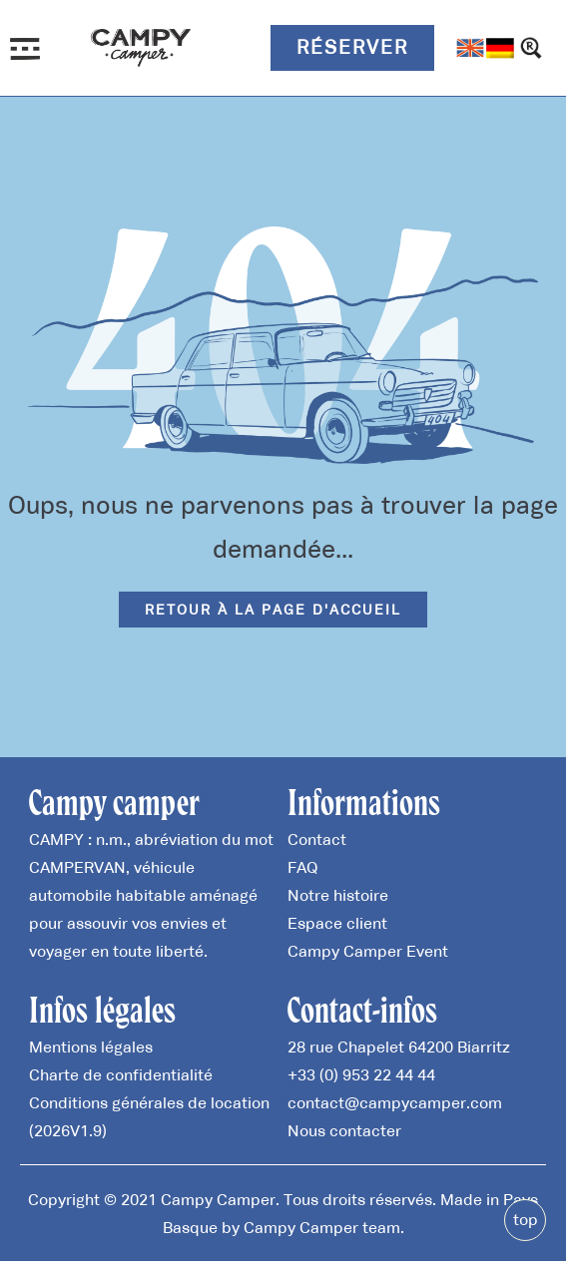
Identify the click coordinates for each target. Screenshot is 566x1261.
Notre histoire (337, 895)
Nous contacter (344, 1130)
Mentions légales (91, 1046)
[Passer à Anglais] (470, 48)
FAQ (302, 867)
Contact (316, 839)
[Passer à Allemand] (500, 48)
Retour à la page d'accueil (273, 610)
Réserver (352, 47)
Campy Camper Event (367, 951)
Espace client (337, 923)
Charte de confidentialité (121, 1074)
